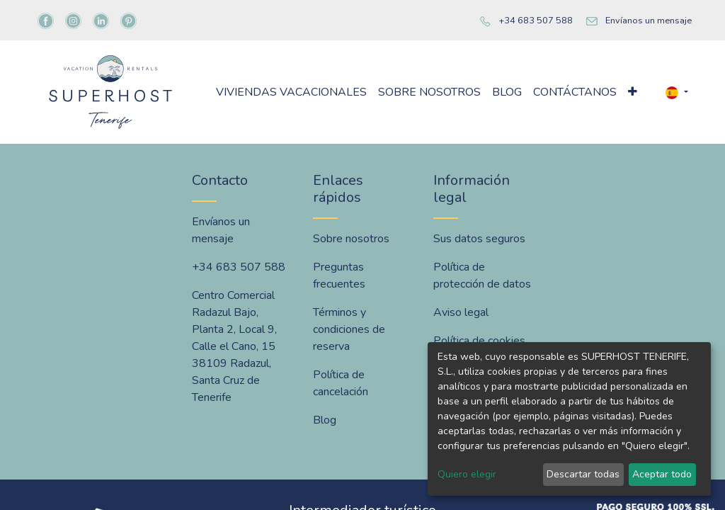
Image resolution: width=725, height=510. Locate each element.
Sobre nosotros (351, 238)
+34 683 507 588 (535, 20)
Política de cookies (479, 340)
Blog (324, 420)
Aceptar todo (662, 474)
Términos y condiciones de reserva (349, 329)
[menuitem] (291, 92)
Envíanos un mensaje (648, 20)
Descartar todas (583, 474)
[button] (632, 92)
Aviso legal (461, 312)
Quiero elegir (467, 474)
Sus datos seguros (479, 238)
